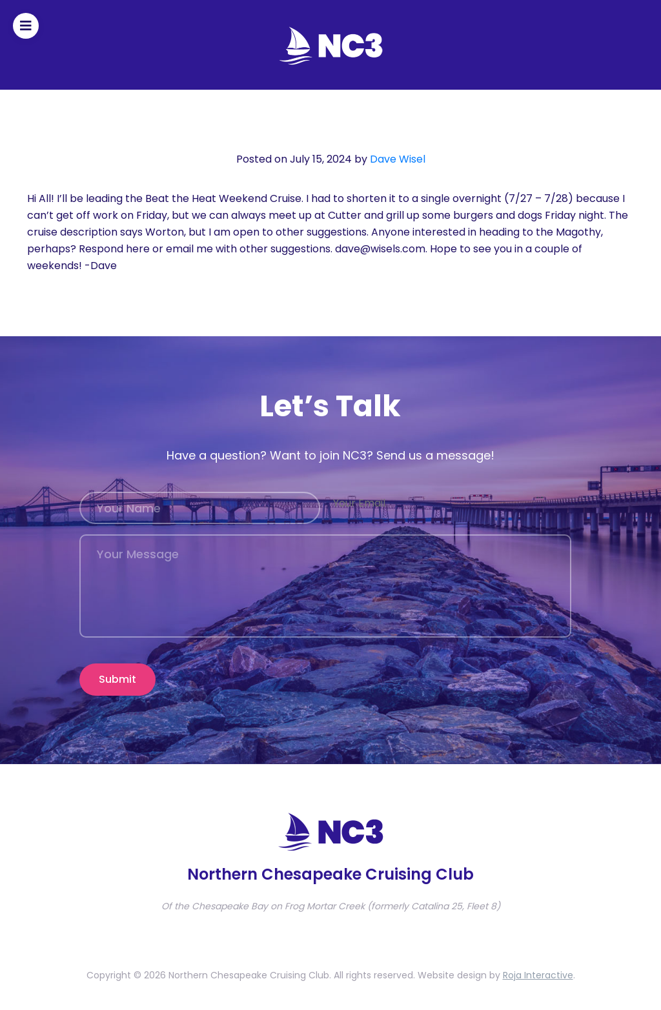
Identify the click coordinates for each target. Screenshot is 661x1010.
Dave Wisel (397, 159)
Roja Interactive (538, 975)
